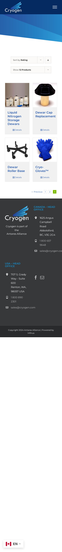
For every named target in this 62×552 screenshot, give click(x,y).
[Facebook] (36, 277)
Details (18, 130)
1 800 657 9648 (45, 243)
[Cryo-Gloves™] (45, 150)
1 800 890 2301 (17, 299)
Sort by (20, 60)
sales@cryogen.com (48, 250)
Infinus (31, 333)
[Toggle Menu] (55, 7)
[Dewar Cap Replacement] (45, 95)
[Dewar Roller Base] (17, 150)
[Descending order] (48, 60)
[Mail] (42, 277)
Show (22, 70)
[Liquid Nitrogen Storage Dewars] (17, 95)
